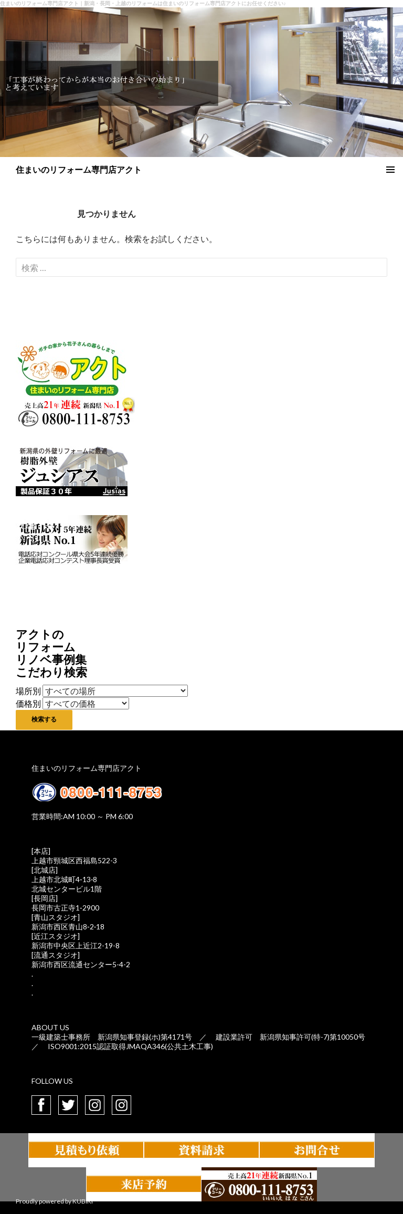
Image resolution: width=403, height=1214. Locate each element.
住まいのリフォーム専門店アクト (79, 169)
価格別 (28, 703)
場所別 (28, 691)
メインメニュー (390, 169)
